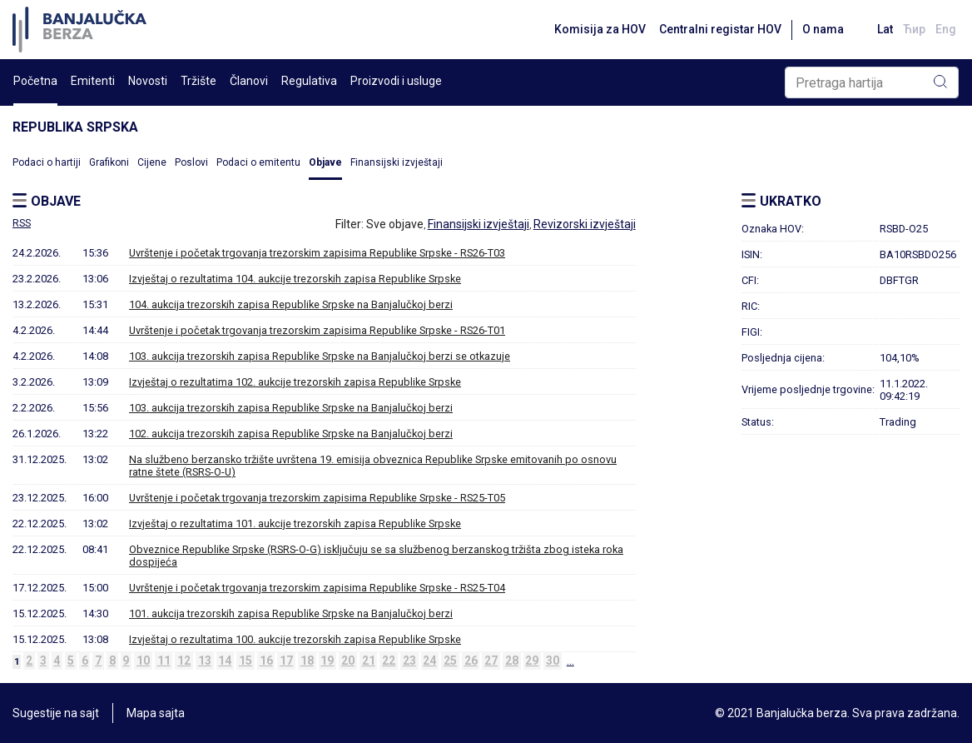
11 (164, 660)
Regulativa (309, 80)
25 (450, 660)
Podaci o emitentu (258, 162)
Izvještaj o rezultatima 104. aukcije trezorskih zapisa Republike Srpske (295, 278)
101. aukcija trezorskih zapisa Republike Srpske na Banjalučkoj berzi (291, 613)
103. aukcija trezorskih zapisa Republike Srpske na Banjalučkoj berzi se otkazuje (319, 356)
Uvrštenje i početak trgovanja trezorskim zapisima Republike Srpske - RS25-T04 (317, 587)
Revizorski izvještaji (584, 224)
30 (552, 660)
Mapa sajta (155, 713)
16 (266, 660)
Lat (885, 29)
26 (471, 660)
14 (224, 660)
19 (327, 660)
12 (184, 660)
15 (245, 660)
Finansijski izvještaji (396, 162)
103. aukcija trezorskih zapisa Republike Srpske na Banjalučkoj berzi (291, 407)
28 (511, 660)
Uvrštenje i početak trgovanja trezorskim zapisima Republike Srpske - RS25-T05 (317, 497)
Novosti (147, 80)
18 (307, 660)
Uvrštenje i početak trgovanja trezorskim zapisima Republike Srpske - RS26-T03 (317, 253)
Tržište (198, 80)
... (570, 660)
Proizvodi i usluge (396, 80)
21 (368, 660)
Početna (35, 80)
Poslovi (191, 162)
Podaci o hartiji (46, 162)
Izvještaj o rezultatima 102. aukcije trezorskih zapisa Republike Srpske (295, 382)
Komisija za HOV (600, 29)
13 (204, 660)
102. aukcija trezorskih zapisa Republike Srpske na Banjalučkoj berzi (291, 433)
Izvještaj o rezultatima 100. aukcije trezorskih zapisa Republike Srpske (295, 639)
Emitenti (93, 80)
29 (531, 660)
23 (409, 660)
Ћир (914, 29)
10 (143, 660)
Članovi (249, 80)
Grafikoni (109, 162)
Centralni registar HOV (720, 29)
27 (491, 660)
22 (388, 660)
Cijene (151, 162)
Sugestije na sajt (55, 713)
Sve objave (395, 224)
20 (348, 660)
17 (286, 660)
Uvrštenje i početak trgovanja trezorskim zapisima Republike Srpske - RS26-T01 (317, 330)
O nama (823, 29)
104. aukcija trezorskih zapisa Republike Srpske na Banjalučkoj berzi (291, 304)
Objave (325, 162)
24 (429, 660)
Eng (945, 29)
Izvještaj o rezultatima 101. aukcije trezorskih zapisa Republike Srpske (295, 523)
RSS (21, 223)
